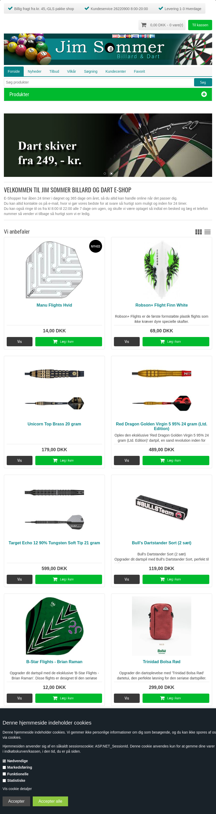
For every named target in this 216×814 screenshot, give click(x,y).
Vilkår (71, 71)
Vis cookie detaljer (17, 789)
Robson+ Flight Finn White (162, 305)
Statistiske (16, 780)
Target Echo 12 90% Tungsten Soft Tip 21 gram (54, 542)
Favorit (139, 71)
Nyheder (34, 71)
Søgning (90, 71)
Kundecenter (115, 71)
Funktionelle (17, 774)
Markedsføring (19, 767)
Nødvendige (17, 761)
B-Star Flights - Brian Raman (54, 661)
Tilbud (54, 71)
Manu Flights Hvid (54, 305)
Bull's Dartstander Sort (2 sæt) (162, 542)
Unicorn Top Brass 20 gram (54, 423)
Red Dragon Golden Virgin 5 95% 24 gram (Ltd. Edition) (161, 425)
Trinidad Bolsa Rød (161, 661)
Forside (14, 71)
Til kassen (200, 25)
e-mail (53, 203)
